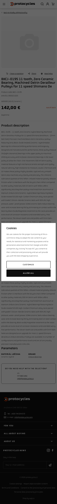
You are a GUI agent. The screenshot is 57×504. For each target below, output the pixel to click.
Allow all (28, 273)
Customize (28, 265)
